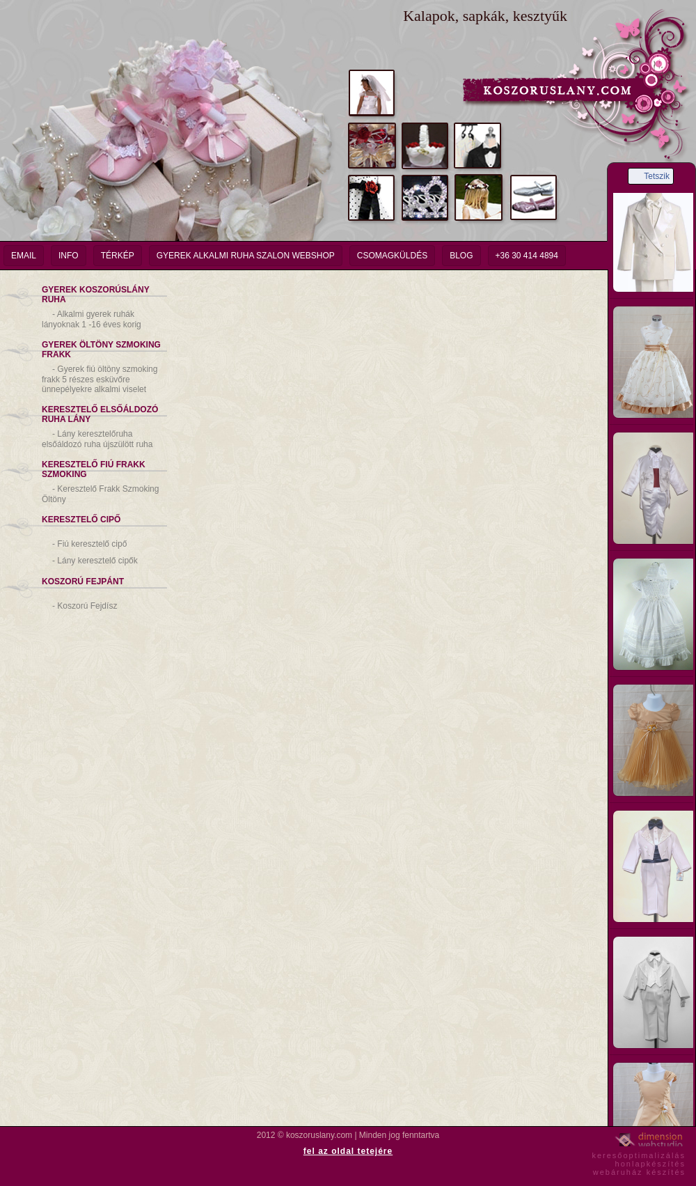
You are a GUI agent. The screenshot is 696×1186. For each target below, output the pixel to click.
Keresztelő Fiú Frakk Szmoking (93, 469)
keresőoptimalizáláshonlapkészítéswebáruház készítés (639, 1161)
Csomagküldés (392, 255)
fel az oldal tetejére (348, 1151)
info (68, 255)
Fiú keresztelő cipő (89, 544)
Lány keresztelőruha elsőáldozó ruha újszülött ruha (97, 439)
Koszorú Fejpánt (83, 581)
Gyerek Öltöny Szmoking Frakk (101, 349)
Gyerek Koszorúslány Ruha (96, 294)
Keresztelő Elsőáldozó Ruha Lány (100, 414)
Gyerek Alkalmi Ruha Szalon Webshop (246, 255)
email (23, 255)
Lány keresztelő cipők (95, 560)
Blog (461, 255)
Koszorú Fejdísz (84, 606)
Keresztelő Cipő (81, 519)
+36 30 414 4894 (527, 255)
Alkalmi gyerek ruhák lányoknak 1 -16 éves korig (91, 319)
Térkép (117, 255)
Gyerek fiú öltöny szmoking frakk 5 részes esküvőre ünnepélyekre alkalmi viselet (99, 379)
